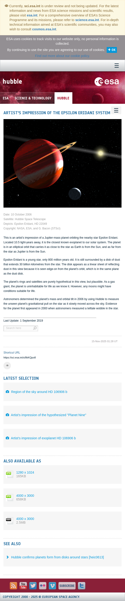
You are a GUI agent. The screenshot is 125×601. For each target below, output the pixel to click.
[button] (7, 365)
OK (113, 50)
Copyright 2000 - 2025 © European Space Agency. (41, 597)
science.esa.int (87, 20)
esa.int (32, 15)
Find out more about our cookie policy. (62, 56)
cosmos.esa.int (44, 29)
